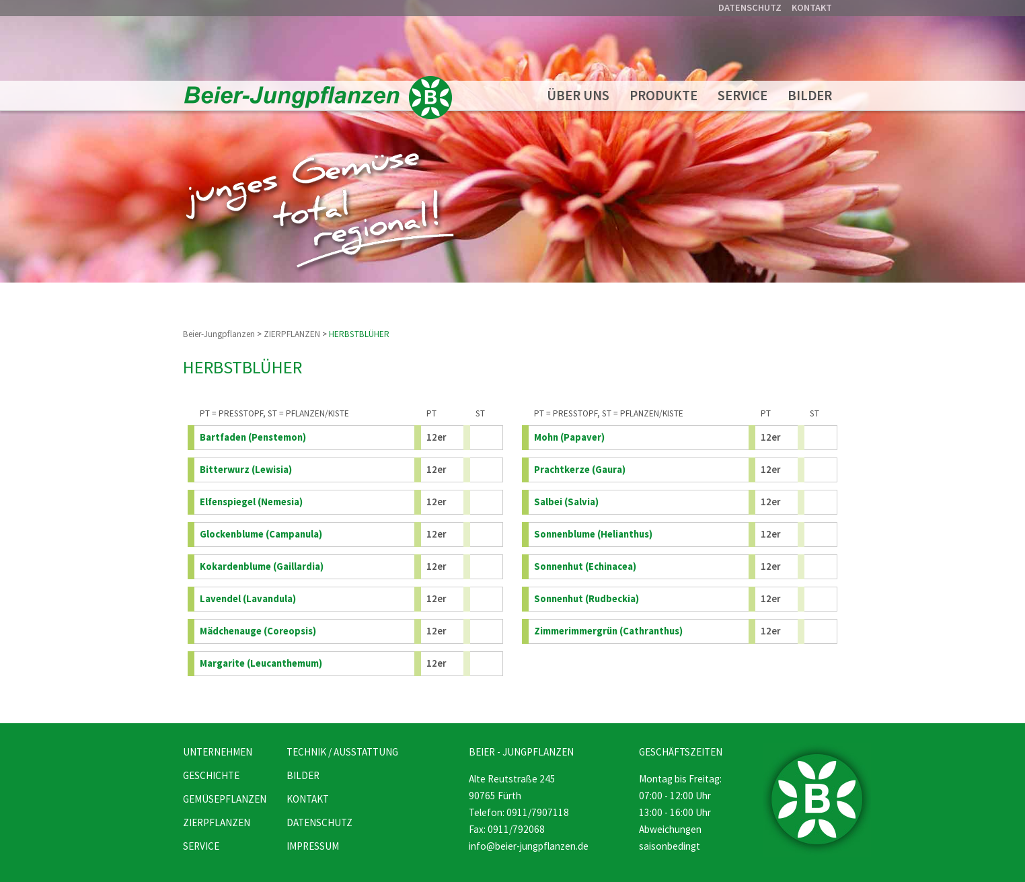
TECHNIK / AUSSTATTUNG (342, 751)
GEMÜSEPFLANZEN (224, 799)
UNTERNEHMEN (217, 751)
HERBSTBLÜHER (359, 334)
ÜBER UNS (578, 95)
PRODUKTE (663, 95)
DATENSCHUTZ (750, 7)
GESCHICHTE (211, 775)
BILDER (810, 95)
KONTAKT (812, 7)
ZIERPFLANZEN (292, 334)
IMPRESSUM (313, 846)
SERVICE (742, 95)
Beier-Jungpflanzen (219, 334)
